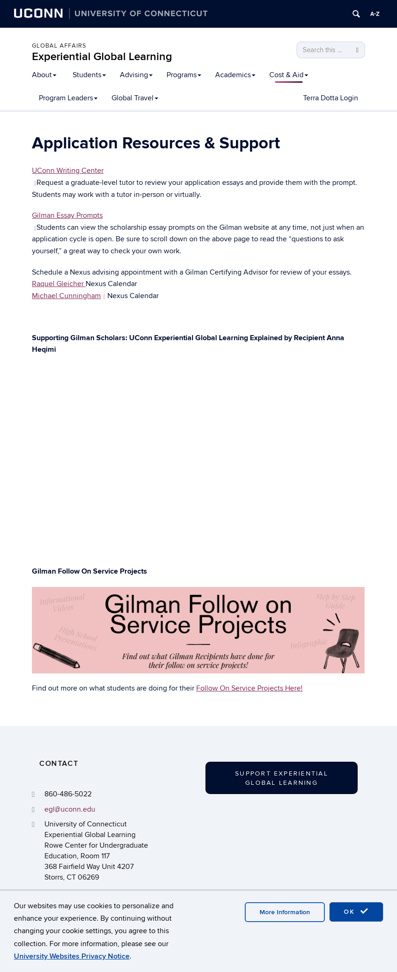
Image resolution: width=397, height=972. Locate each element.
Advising (136, 74)
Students (89, 74)
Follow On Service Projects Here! (249, 688)
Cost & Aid (288, 74)
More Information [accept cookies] (285, 912)
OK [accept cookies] (356, 911)
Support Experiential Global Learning (281, 778)
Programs (184, 74)
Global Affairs (59, 45)
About (44, 74)
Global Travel (135, 98)
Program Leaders (68, 98)
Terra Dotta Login (330, 98)
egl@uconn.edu (69, 809)
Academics (235, 74)
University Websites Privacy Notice (72, 956)
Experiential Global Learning (102, 56)
